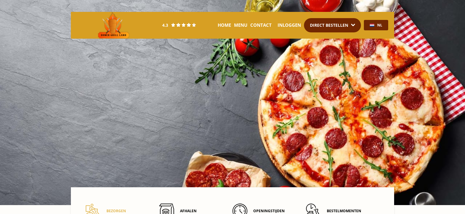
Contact (261, 25)
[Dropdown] (332, 25)
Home (224, 25)
